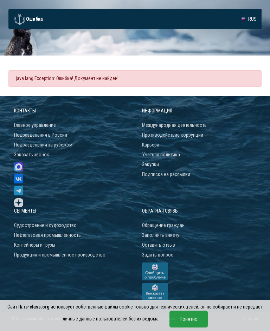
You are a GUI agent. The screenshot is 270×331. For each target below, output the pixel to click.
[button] (249, 19)
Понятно (189, 319)
